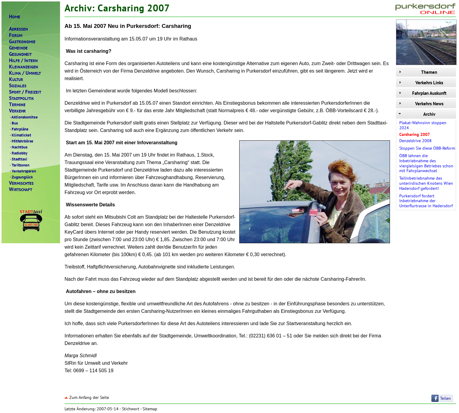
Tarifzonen (19, 165)
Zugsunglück (21, 177)
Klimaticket (20, 135)
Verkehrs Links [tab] (420, 82)
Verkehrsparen (22, 171)
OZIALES (17, 85)
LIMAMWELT (25, 73)
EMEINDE (18, 48)
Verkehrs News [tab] (420, 103)
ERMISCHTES (21, 183)
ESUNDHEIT (20, 54)
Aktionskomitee (23, 117)
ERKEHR (17, 111)
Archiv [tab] (416, 114)
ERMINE (17, 104)
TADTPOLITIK (21, 98)
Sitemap (150, 409)
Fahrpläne (19, 129)
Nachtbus (18, 147)
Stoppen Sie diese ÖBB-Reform (427, 148)
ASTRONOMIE (22, 41)
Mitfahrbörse (21, 141)
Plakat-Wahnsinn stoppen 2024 (422, 125)
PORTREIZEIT (25, 92)
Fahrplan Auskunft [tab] (421, 93)
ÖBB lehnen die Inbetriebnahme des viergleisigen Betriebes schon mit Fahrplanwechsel (426, 163)
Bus (13, 123)
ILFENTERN (23, 60)
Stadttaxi (18, 159)
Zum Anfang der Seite (87, 397)
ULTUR (16, 79)
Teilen (445, 398)
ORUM (15, 35)
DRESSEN (18, 29)
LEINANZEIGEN (23, 67)
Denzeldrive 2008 (415, 140)
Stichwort (130, 409)
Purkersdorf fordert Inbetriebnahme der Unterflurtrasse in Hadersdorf (426, 201)
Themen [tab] (417, 72)
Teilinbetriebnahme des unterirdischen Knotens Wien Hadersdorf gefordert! (426, 183)
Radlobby (18, 153)
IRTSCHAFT (20, 189)
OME (14, 16)
